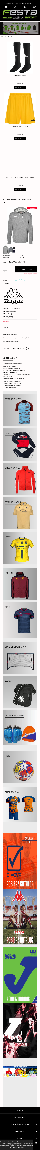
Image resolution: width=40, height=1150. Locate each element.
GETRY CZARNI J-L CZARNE (12, 381)
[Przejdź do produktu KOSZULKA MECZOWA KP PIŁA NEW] (20, 164)
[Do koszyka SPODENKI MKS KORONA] (20, 138)
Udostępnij (6, 321)
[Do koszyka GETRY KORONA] (20, 87)
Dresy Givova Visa (10, 387)
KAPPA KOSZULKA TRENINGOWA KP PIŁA (17, 374)
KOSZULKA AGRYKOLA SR (13, 385)
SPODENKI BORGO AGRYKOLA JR (14, 370)
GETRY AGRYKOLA (10, 366)
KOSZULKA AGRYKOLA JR (12, 368)
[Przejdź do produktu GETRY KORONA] (20, 62)
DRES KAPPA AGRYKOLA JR (13, 383)
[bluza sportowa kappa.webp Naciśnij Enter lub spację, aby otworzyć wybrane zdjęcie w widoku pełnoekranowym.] (20, 225)
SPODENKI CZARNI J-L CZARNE (14, 379)
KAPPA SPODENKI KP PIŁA (12, 372)
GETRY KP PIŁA (9, 377)
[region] (20, 28)
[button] (6, 7)
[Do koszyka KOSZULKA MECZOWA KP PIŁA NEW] (20, 189)
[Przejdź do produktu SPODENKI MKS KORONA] (20, 113)
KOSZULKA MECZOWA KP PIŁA (13, 364)
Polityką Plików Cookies (15, 1144)
